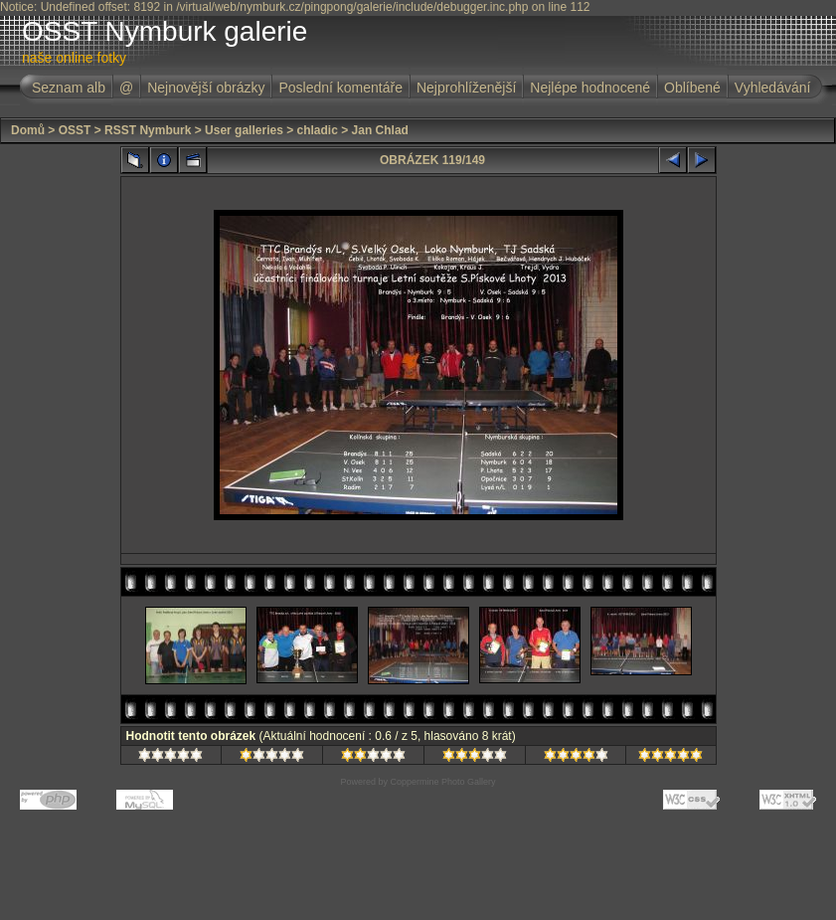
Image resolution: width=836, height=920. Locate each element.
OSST (75, 130)
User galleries (244, 130)
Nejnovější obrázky (205, 87)
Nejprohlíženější (466, 87)
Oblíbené (692, 87)
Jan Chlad (380, 130)
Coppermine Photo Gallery (442, 782)
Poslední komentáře (340, 87)
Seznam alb (68, 87)
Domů (28, 130)
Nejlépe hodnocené (590, 87)
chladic (317, 130)
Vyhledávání (773, 87)
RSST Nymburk (147, 130)
